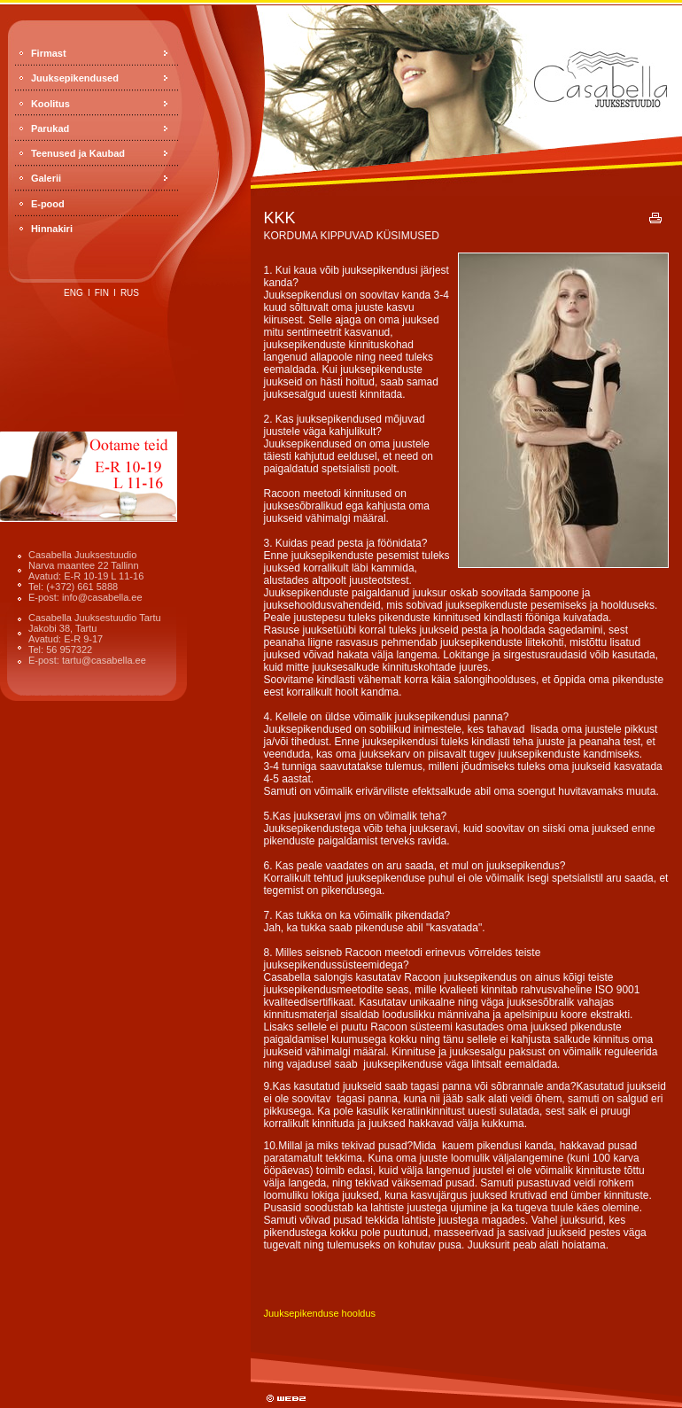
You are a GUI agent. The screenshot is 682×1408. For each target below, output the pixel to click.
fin (102, 293)
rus (129, 293)
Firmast (48, 53)
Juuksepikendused (75, 78)
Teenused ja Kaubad (78, 153)
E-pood (48, 203)
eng (73, 293)
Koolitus (50, 103)
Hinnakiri (52, 228)
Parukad (50, 128)
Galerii (46, 178)
